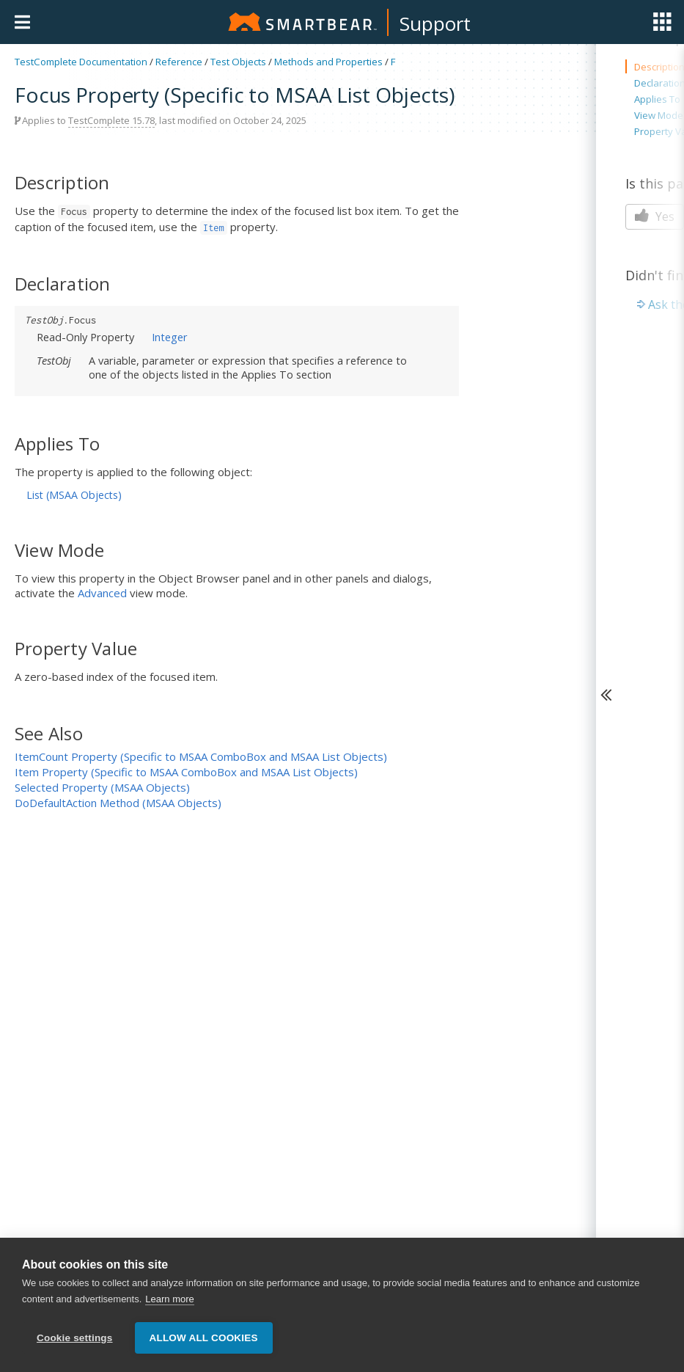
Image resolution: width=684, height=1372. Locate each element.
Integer (170, 336)
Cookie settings (75, 1342)
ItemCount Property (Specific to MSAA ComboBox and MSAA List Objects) (201, 756)
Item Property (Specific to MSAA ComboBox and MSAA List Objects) (186, 772)
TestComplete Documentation (81, 61)
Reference (178, 61)
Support (435, 23)
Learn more (169, 1303)
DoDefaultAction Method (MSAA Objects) (118, 802)
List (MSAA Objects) (74, 495)
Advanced (102, 592)
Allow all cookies (204, 1342)
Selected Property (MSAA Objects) (102, 787)
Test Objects (238, 61)
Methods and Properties (328, 61)
